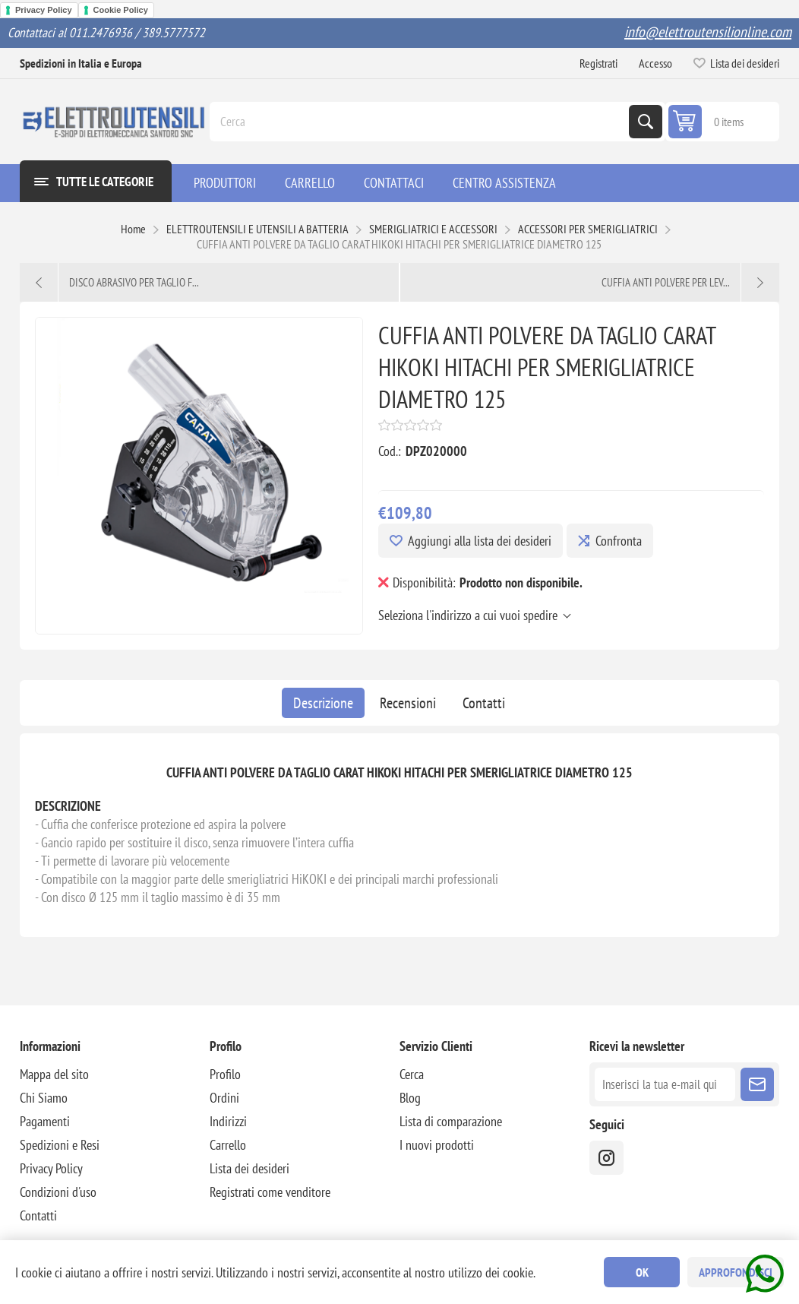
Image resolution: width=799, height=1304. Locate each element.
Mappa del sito (54, 1074)
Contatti (484, 703)
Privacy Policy (43, 9)
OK (642, 1272)
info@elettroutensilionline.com (707, 32)
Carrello (228, 1145)
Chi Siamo (44, 1097)
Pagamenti (45, 1121)
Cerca (645, 121)
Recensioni (408, 703)
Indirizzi (228, 1121)
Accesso (655, 63)
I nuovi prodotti (437, 1145)
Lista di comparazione (451, 1121)
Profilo (225, 1074)
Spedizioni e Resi (59, 1145)
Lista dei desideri (249, 1168)
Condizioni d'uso (58, 1192)
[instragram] (606, 1158)
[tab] (323, 703)
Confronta (618, 540)
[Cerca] (421, 121)
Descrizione (323, 703)
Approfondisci (735, 1272)
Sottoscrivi (757, 1084)
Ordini (224, 1097)
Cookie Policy (120, 9)
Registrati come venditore (270, 1192)
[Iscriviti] (665, 1084)
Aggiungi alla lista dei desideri (479, 540)
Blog (410, 1097)
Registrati (598, 63)
